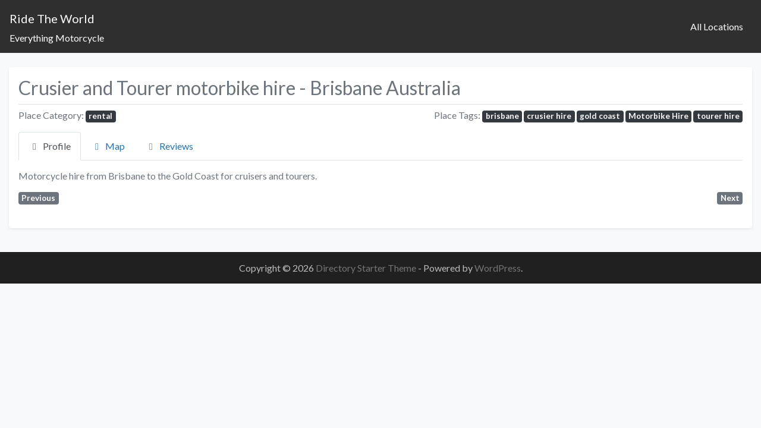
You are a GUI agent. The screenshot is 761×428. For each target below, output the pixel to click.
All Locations (716, 26)
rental (100, 116)
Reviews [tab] (169, 146)
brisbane (502, 116)
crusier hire (549, 116)
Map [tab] (108, 146)
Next (730, 198)
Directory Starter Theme (367, 267)
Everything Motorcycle (57, 37)
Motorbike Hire (658, 116)
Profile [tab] (50, 146)
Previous (38, 198)
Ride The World (52, 18)
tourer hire (718, 116)
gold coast (600, 116)
